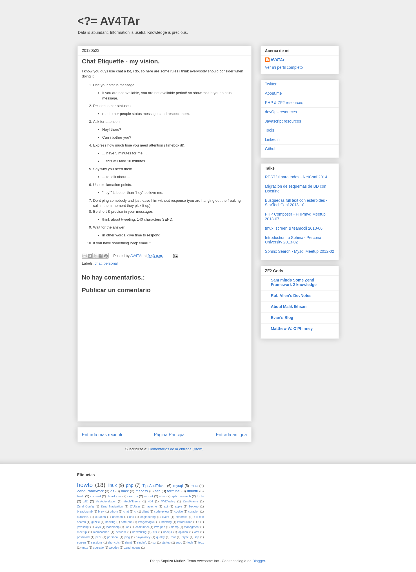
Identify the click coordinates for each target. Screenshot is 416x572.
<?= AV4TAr (108, 21)
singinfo (142, 542)
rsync (185, 537)
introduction (184, 522)
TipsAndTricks (154, 486)
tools (200, 496)
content (95, 496)
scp (197, 537)
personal (111, 263)
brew (101, 511)
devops (132, 496)
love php (159, 527)
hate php (126, 522)
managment (191, 527)
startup (165, 542)
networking (139, 532)
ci (135, 511)
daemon (117, 516)
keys (98, 527)
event (165, 516)
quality (160, 537)
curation (100, 516)
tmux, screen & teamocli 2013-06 (294, 228)
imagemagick (146, 522)
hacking (110, 522)
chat (98, 263)
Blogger (259, 561)
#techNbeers (132, 501)
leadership (112, 527)
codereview (161, 511)
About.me (273, 93)
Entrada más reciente (103, 434)
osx (196, 532)
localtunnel (142, 527)
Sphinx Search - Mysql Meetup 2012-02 (299, 251)
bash (80, 496)
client (145, 511)
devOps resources (281, 112)
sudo (179, 542)
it (198, 522)
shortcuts (114, 542)
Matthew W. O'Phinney (292, 328)
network (121, 532)
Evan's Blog (282, 317)
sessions (96, 542)
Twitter (271, 84)
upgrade (98, 547)
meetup (82, 532)
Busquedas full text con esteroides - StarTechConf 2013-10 (296, 202)
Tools (269, 130)
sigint (128, 542)
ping (127, 537)
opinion (183, 532)
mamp (174, 527)
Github (271, 149)
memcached (101, 532)
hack (125, 491)
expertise (181, 516)
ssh (158, 491)
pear (98, 537)
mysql (178, 486)
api (166, 506)
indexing (166, 522)
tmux (84, 547)
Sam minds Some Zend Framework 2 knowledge (294, 282)
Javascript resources (283, 121)
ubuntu (192, 491)
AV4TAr (277, 59)
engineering (147, 516)
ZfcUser (135, 506)
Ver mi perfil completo (284, 67)
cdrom (114, 511)
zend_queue (132, 547)
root (173, 537)
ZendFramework (90, 491)
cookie (178, 511)
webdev (114, 547)
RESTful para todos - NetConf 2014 (296, 177)
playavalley (143, 537)
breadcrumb (85, 511)
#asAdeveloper (106, 501)
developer (114, 496)
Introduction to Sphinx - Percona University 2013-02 (293, 240)
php (129, 485)
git (112, 491)
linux (112, 485)
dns (131, 516)
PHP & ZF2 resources (284, 102)
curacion (193, 511)
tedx (201, 542)
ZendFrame (190, 501)
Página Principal (170, 434)
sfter (162, 496)
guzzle (95, 522)
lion (127, 527)
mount (148, 496)
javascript (83, 527)
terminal (173, 491)
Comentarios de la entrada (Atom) (176, 449)
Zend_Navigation (112, 506)
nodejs (167, 532)
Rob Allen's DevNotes (291, 295)
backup (194, 506)
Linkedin (272, 139)
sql (154, 542)
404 (150, 501)
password (83, 537)
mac (194, 486)
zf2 (85, 501)
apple (178, 506)
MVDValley (168, 501)
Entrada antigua (231, 434)
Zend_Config (85, 506)
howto (85, 485)
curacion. (83, 516)
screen (81, 542)
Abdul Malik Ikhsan (289, 306)
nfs (155, 532)
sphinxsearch (181, 496)
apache (152, 506)
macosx (141, 491)
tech (190, 542)
